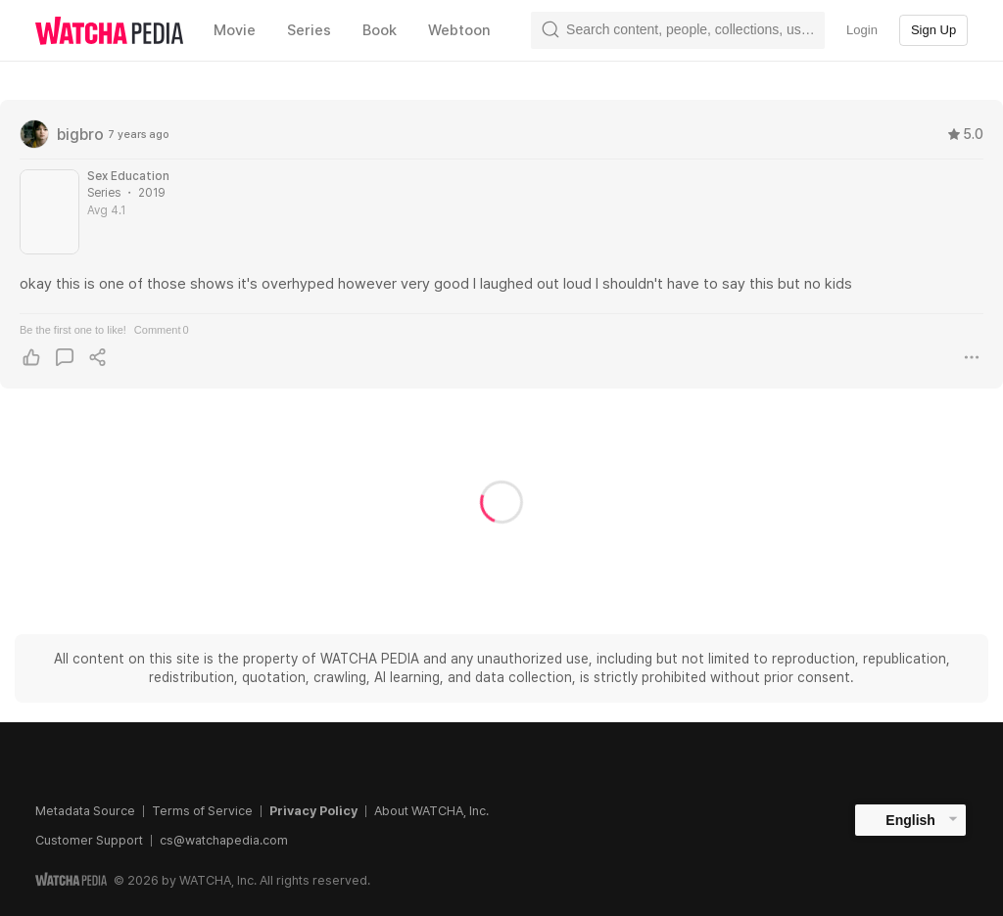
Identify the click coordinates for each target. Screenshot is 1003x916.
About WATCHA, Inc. (431, 810)
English (910, 820)
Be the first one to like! (73, 330)
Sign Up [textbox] (933, 30)
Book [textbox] (379, 30)
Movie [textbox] (235, 30)
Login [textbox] (862, 30)
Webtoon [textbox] (459, 30)
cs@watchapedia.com (224, 840)
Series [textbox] (309, 30)
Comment (161, 330)
